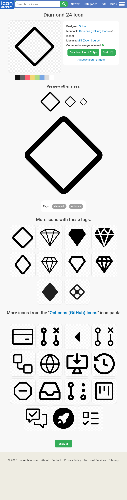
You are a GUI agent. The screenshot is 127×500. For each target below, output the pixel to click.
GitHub (83, 26)
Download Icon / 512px (83, 52)
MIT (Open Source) (89, 40)
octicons (76, 206)
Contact (56, 460)
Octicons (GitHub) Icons (94, 31)
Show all (63, 443)
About (45, 460)
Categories (90, 4)
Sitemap (114, 460)
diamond (59, 206)
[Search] (64, 4)
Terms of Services (95, 460)
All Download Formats (91, 59)
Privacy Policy (72, 460)
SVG (103, 4)
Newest (75, 4)
